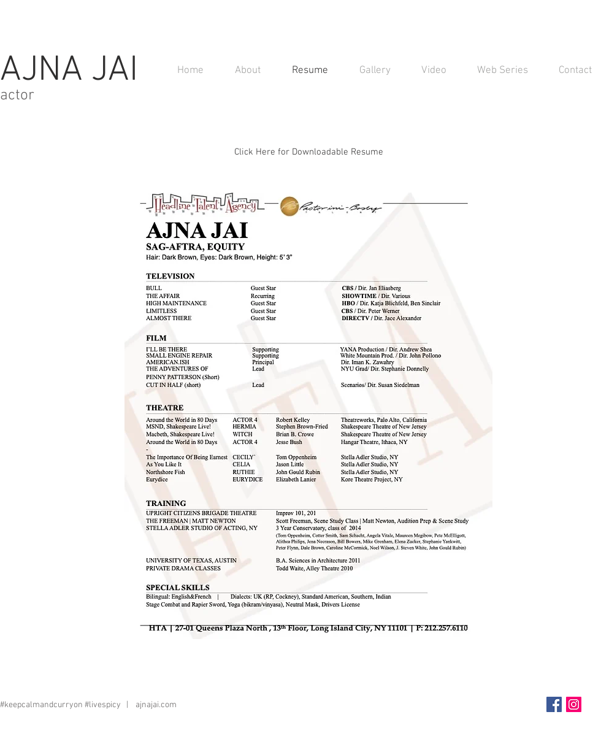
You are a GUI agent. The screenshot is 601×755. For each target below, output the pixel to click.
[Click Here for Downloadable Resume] (308, 152)
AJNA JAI (73, 71)
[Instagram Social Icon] (573, 704)
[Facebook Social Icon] (554, 704)
